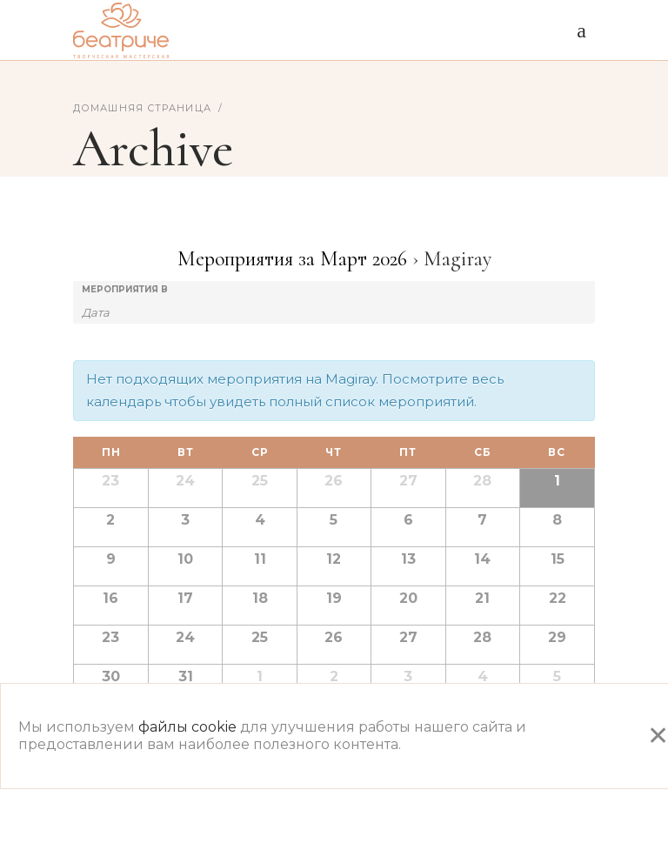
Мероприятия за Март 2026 (292, 258)
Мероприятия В (125, 289)
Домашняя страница (142, 108)
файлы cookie (187, 727)
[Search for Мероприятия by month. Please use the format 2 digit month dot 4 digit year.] (125, 311)
